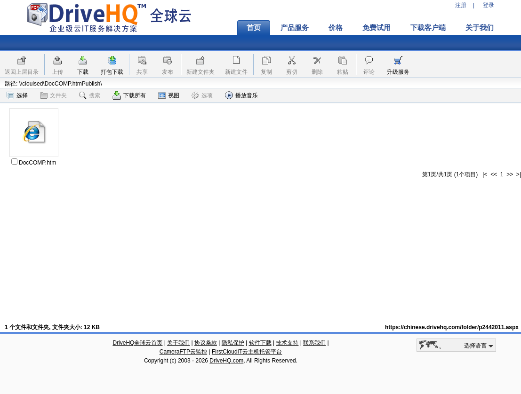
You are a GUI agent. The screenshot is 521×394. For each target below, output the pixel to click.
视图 (168, 95)
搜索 (89, 95)
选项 (202, 95)
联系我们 (314, 342)
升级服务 (398, 72)
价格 (336, 28)
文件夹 (53, 95)
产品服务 (295, 28)
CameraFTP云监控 (183, 351)
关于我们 (479, 28)
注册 (460, 5)
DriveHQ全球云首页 (137, 342)
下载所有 (129, 95)
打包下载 (112, 72)
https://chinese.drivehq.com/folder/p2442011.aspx (452, 327)
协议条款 (205, 342)
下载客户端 (428, 28)
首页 (254, 28)
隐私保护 (233, 342)
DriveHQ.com (226, 360)
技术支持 (287, 342)
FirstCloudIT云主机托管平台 (247, 351)
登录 (488, 5)
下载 (82, 72)
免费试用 (376, 28)
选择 (17, 95)
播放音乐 (241, 95)
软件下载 (260, 342)
